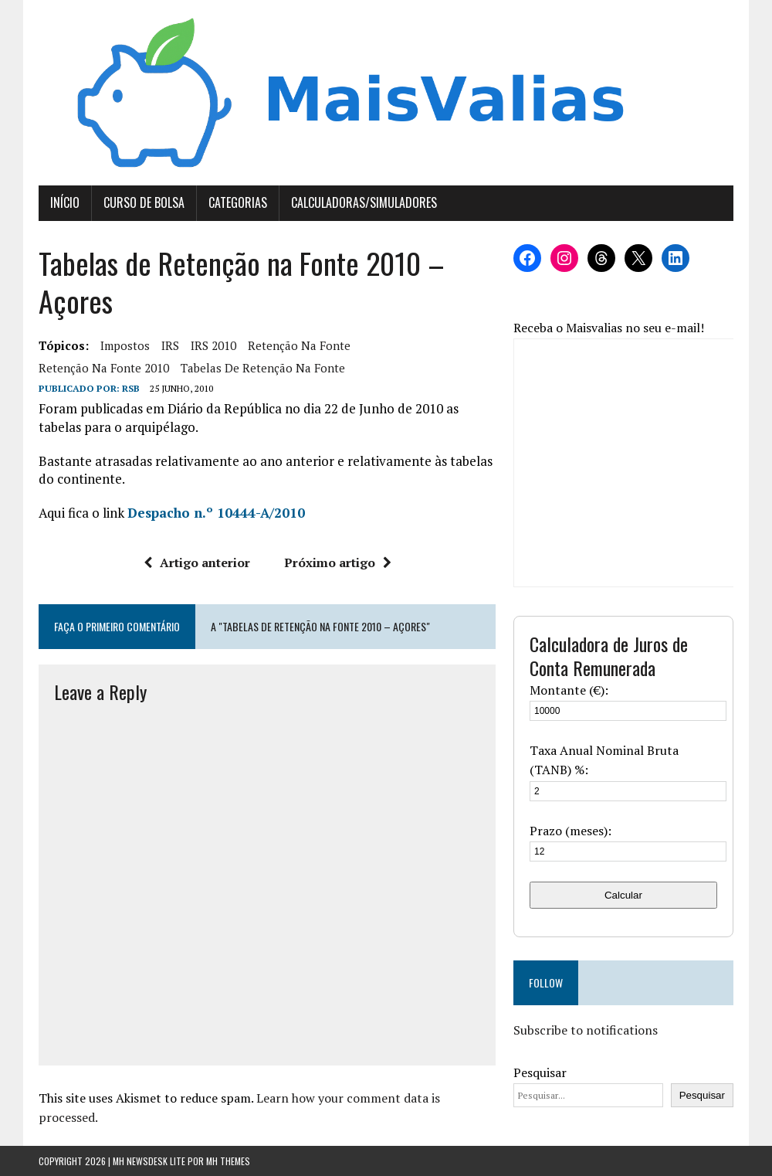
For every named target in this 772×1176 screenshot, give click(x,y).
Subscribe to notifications (585, 1029)
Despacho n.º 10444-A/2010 (216, 513)
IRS (170, 345)
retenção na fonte (299, 345)
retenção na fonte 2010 (104, 368)
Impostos (125, 345)
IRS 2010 (213, 345)
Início (65, 202)
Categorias (237, 202)
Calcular (623, 895)
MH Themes (228, 1161)
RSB (131, 388)
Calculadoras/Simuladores (364, 202)
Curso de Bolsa (144, 202)
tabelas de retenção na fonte (263, 368)
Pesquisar (540, 1072)
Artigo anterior (197, 562)
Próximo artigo (337, 562)
